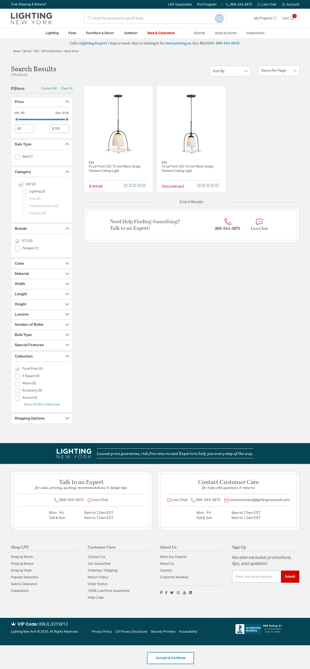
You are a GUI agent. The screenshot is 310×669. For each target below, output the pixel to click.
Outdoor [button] (131, 33)
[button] (290, 4)
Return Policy (98, 577)
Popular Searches (24, 577)
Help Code (96, 597)
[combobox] (155, 18)
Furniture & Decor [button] (100, 33)
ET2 (36, 51)
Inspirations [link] (255, 33)
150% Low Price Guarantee (109, 591)
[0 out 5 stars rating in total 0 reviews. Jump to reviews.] (136, 185)
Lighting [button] (52, 33)
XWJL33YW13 (53, 624)
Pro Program (207, 4)
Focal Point (71, 51)
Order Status (98, 584)
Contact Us (96, 557)
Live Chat (266, 4)
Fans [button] (72, 33)
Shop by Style (21, 570)
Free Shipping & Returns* (28, 4)
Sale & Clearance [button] (161, 33)
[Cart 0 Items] (290, 18)
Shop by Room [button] (226, 33)
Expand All (49, 88)
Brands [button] (199, 33)
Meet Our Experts (173, 557)
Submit (290, 576)
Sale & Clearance (24, 584)
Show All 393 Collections (42, 404)
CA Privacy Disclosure (131, 631)
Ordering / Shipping (102, 570)
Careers (166, 570)
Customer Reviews (174, 577)
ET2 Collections (52, 51)
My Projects (265, 18)
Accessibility (188, 631)
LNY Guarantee (180, 4)
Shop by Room (22, 557)
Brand (27, 51)
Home (17, 51)
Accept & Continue (171, 658)
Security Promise (163, 631)
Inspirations (20, 591)
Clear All (67, 88)
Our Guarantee (99, 563)
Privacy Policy (102, 631)
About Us (167, 563)
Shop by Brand (22, 563)
